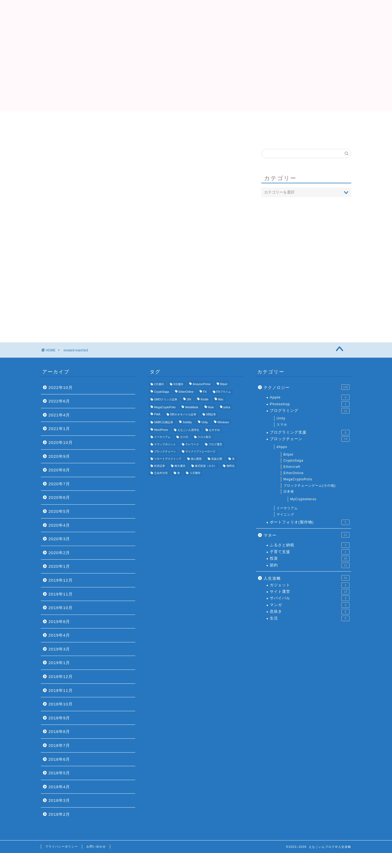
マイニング (285, 514)
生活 (310, 618)
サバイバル (310, 598)
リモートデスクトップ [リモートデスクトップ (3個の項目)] (167, 458)
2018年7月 (59, 745)
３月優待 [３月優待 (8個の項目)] (194, 473)
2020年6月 (59, 497)
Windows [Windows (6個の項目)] (223, 422)
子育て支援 (310, 552)
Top (130, 121)
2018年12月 (60, 676)
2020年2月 (59, 552)
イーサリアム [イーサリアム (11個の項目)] (162, 437)
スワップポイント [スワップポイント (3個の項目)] (165, 444)
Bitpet (288, 454)
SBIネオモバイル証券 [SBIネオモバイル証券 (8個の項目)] (183, 414)
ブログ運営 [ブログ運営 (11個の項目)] (215, 444)
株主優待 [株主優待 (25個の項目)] (179, 465)
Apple (310, 397)
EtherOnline (293, 473)
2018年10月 (60, 704)
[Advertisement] (196, 73)
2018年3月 (59, 800)
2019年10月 (60, 607)
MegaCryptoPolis (297, 479)
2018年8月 (59, 731)
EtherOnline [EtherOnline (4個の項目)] (186, 391)
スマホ (282, 425)
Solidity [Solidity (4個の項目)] (187, 422)
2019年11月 (60, 594)
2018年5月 (59, 773)
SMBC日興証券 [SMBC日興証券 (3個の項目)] (163, 422)
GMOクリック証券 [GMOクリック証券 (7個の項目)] (165, 399)
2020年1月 (59, 566)
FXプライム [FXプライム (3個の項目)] (223, 391)
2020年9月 (59, 456)
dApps (282, 447)
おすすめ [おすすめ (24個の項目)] (214, 429)
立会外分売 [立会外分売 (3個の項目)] (161, 473)
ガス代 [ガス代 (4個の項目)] (184, 437)
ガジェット (310, 585)
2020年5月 (59, 511)
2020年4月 (59, 525)
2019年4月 (59, 635)
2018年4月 (59, 786)
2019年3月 (59, 649)
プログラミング (310, 410)
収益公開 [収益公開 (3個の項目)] (216, 458)
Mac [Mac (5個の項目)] (220, 399)
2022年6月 (59, 401)
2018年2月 (59, 814)
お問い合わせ (96, 846)
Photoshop (310, 404)
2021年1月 (59, 428)
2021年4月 (59, 415)
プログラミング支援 (310, 432)
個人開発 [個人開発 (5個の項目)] (196, 458)
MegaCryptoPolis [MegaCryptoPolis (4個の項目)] (165, 407)
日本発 (288, 491)
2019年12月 (60, 580)
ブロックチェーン (310, 439)
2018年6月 (59, 759)
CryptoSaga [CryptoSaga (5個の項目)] (161, 391)
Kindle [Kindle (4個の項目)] (205, 399)
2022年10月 (60, 387)
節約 (310, 565)
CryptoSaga (293, 460)
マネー (307, 535)
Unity (281, 418)
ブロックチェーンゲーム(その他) (309, 485)
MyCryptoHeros (303, 499)
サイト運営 (310, 591)
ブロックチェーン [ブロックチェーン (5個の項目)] (165, 451)
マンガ (310, 605)
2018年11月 (60, 690)
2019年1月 (59, 662)
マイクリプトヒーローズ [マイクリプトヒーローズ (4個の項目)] (200, 451)
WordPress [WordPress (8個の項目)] (161, 429)
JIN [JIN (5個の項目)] (189, 399)
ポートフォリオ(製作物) (310, 522)
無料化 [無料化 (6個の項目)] (230, 465)
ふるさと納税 (310, 545)
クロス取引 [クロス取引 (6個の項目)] (204, 437)
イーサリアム (287, 508)
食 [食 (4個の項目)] (178, 473)
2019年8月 (59, 621)
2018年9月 (59, 718)
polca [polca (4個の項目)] (226, 407)
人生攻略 (307, 578)
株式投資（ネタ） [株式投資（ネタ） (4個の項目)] (206, 465)
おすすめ (261, 121)
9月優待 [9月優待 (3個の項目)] (178, 384)
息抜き (310, 611)
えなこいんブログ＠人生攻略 (196, 16)
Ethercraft (291, 467)
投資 (310, 558)
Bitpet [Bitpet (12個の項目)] (224, 384)
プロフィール (196, 121)
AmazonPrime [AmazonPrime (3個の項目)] (201, 384)
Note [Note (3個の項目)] (211, 407)
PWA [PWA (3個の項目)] (157, 414)
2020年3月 (59, 538)
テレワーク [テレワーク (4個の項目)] (192, 444)
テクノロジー (307, 387)
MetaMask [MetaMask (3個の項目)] (191, 407)
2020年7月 (59, 483)
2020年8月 (59, 470)
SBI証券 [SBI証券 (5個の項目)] (211, 414)
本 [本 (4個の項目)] (233, 458)
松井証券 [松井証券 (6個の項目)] (159, 465)
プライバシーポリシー (61, 846)
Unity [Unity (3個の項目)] (204, 422)
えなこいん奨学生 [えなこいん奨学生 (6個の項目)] (188, 429)
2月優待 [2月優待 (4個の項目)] (159, 384)
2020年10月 (60, 442)
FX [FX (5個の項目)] (205, 391)
